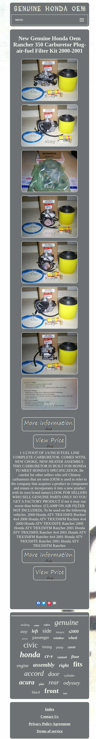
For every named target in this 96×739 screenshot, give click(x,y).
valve (47, 624)
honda (30, 654)
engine (22, 665)
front (51, 690)
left (35, 631)
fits (77, 664)
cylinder (69, 675)
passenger (40, 637)
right (64, 665)
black (36, 692)
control (62, 657)
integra (60, 632)
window (59, 638)
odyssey (72, 683)
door (54, 674)
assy (23, 631)
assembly (44, 665)
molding (25, 624)
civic (30, 645)
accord (34, 673)
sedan (36, 625)
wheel (72, 638)
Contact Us (50, 716)
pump (59, 647)
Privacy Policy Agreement (49, 724)
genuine (66, 622)
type (65, 693)
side (46, 631)
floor (75, 657)
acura (26, 682)
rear (53, 682)
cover (72, 647)
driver (25, 638)
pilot (41, 684)
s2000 (74, 631)
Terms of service (49, 731)
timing (47, 647)
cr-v (49, 656)
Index (49, 709)
